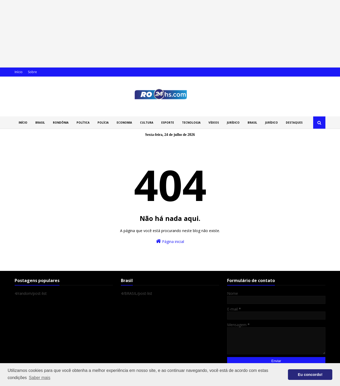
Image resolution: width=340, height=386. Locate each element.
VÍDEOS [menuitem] (214, 122)
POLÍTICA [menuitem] (83, 122)
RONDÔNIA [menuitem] (61, 122)
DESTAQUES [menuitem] (294, 122)
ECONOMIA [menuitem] (124, 122)
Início (19, 72)
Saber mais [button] (39, 377)
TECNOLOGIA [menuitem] (191, 122)
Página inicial (170, 241)
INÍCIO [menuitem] (23, 122)
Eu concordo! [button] (310, 374)
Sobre (32, 72)
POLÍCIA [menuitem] (103, 122)
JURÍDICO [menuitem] (233, 122)
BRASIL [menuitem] (40, 122)
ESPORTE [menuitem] (167, 122)
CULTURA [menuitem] (146, 122)
